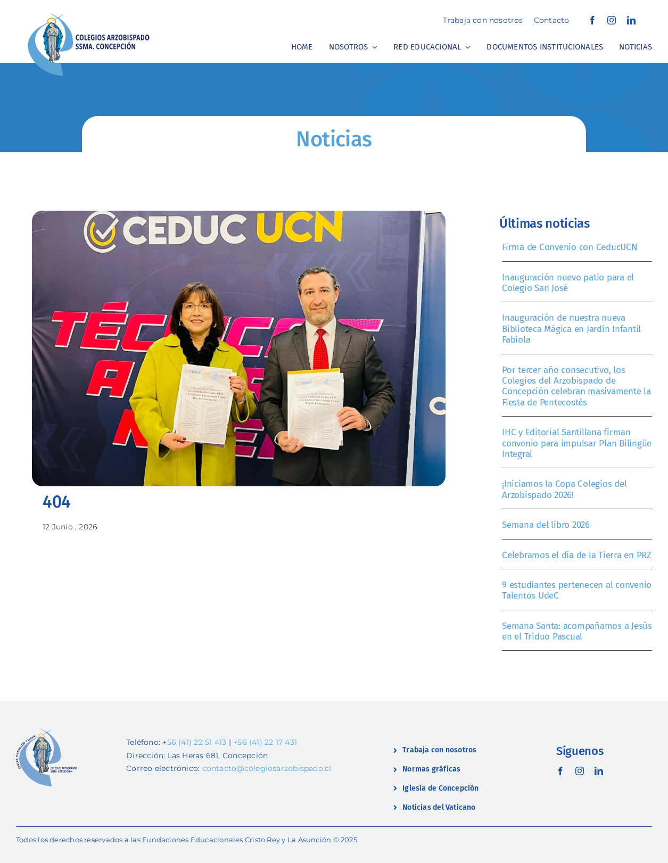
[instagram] (611, 20)
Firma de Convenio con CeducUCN (569, 247)
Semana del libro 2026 (546, 524)
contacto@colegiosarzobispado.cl (267, 768)
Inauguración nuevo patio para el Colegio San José (568, 283)
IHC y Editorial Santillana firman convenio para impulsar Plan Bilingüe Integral (576, 443)
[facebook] (592, 20)
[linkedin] (631, 20)
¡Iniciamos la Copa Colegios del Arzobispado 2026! (564, 489)
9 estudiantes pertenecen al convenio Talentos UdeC (576, 590)
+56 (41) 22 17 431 (265, 742)
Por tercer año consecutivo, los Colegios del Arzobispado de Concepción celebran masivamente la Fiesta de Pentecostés (576, 386)
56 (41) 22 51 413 (197, 742)
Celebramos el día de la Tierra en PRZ (576, 555)
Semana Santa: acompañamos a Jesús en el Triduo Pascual (577, 631)
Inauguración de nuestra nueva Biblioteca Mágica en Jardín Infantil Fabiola (571, 328)
